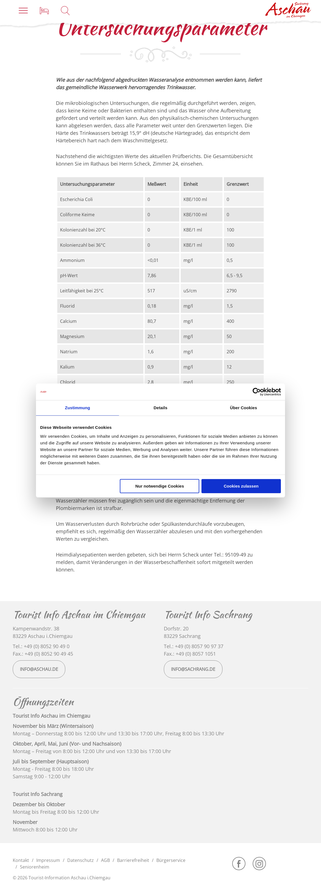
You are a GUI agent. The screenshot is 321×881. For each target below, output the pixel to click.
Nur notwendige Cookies (159, 486)
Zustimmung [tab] (77, 407)
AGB (105, 860)
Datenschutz (80, 860)
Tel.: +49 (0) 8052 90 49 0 (41, 646)
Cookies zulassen (241, 486)
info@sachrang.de (193, 669)
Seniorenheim (34, 867)
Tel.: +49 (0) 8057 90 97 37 (193, 646)
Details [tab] (160, 407)
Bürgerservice (170, 860)
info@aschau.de (39, 669)
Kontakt (21, 860)
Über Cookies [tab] (243, 407)
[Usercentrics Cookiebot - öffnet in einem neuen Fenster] (256, 392)
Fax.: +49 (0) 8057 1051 (190, 653)
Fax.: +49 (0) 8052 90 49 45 (43, 653)
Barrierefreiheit (133, 860)
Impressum (48, 860)
